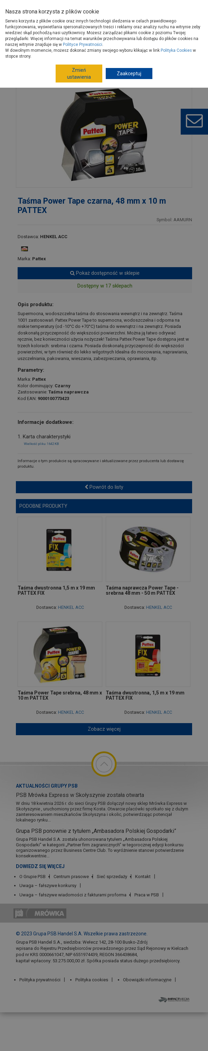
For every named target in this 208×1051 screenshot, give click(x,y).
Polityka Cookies (176, 50)
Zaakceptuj (129, 73)
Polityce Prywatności (82, 44)
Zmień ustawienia (79, 73)
